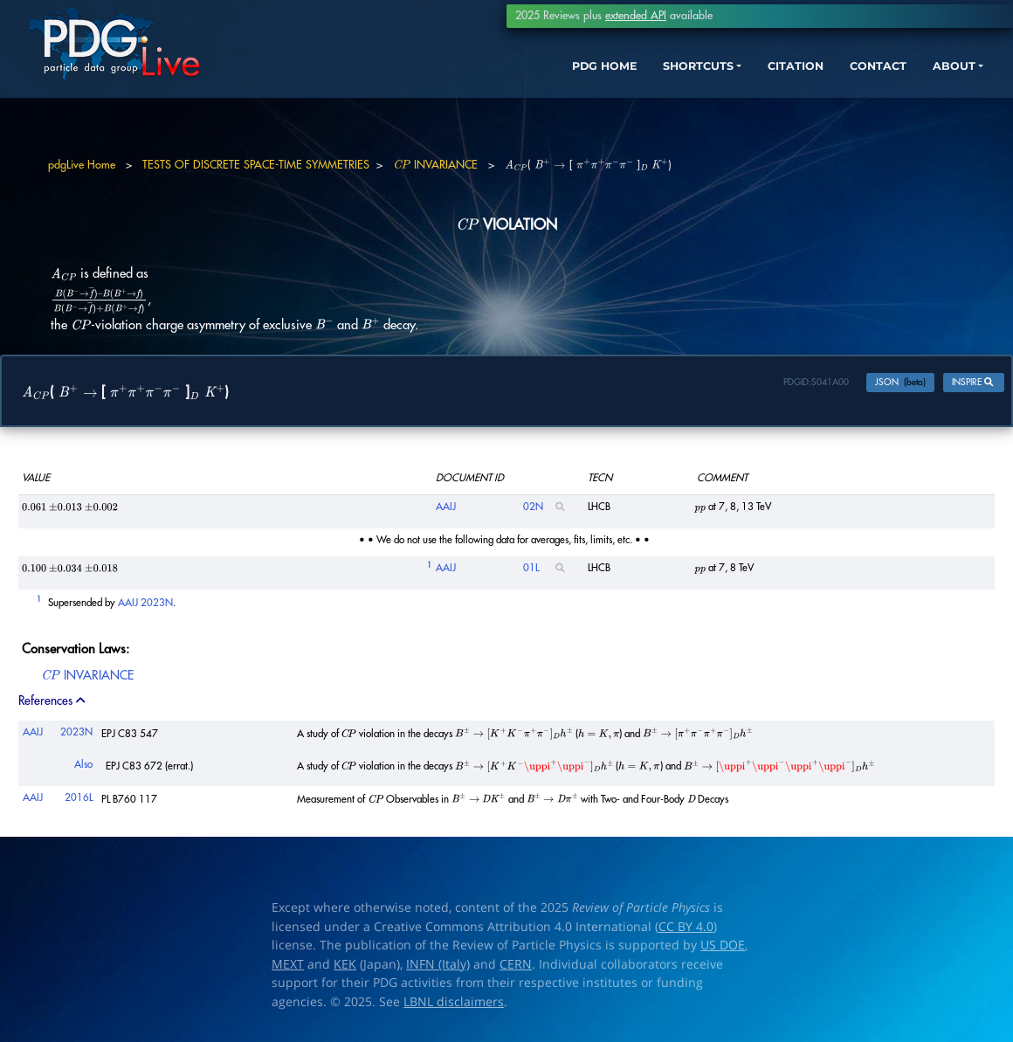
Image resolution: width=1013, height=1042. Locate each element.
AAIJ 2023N (145, 606)
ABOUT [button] (938, 76)
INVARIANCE (435, 164)
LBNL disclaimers (453, 1006)
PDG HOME (546, 76)
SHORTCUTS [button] (653, 76)
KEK (345, 968)
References (52, 705)
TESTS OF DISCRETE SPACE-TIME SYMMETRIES (255, 164)
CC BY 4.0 (685, 931)
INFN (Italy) (438, 968)
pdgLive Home (81, 164)
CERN (516, 968)
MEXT (288, 968)
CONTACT (855, 76)
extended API (635, 15)
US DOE (722, 949)
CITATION (764, 76)
